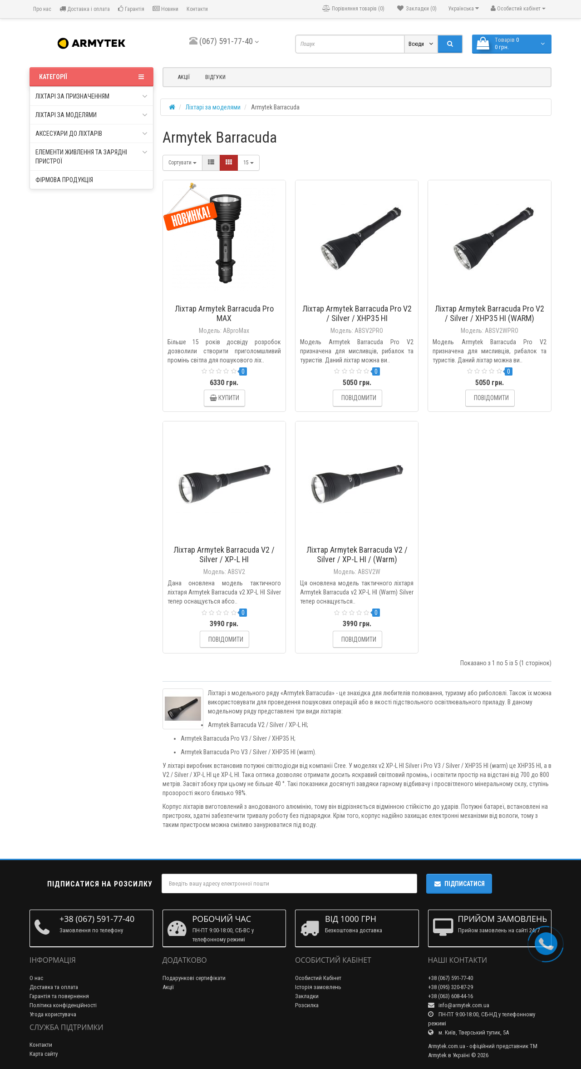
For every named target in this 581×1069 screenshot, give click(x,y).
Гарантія (131, 8)
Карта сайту (44, 1053)
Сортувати (182, 162)
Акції (184, 77)
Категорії (91, 76)
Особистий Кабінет (318, 978)
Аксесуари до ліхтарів (91, 133)
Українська (463, 8)
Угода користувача (53, 1014)
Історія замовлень (318, 987)
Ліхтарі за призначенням (91, 96)
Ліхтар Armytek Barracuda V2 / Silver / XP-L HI (224, 554)
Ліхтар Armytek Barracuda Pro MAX (224, 313)
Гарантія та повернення (59, 996)
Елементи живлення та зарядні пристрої (91, 156)
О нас (36, 978)
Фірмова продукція (64, 179)
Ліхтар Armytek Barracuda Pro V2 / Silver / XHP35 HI (357, 313)
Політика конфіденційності (63, 1005)
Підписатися (459, 883)
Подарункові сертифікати (194, 978)
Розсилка (307, 1005)
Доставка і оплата (84, 8)
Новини (165, 8)
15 (248, 162)
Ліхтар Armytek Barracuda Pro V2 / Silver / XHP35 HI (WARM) (489, 313)
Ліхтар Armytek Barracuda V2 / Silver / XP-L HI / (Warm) (357, 554)
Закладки (307, 996)
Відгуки (215, 77)
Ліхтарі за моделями (91, 114)
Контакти (197, 9)
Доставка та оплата (54, 987)
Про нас (41, 9)
